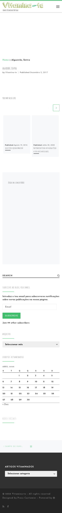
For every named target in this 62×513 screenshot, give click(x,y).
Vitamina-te (11, 72)
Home (5, 60)
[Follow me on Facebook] (8, 507)
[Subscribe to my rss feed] (3, 507)
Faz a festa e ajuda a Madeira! (14, 148)
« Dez (5, 404)
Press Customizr (27, 498)
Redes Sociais (9, 418)
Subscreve (11, 315)
